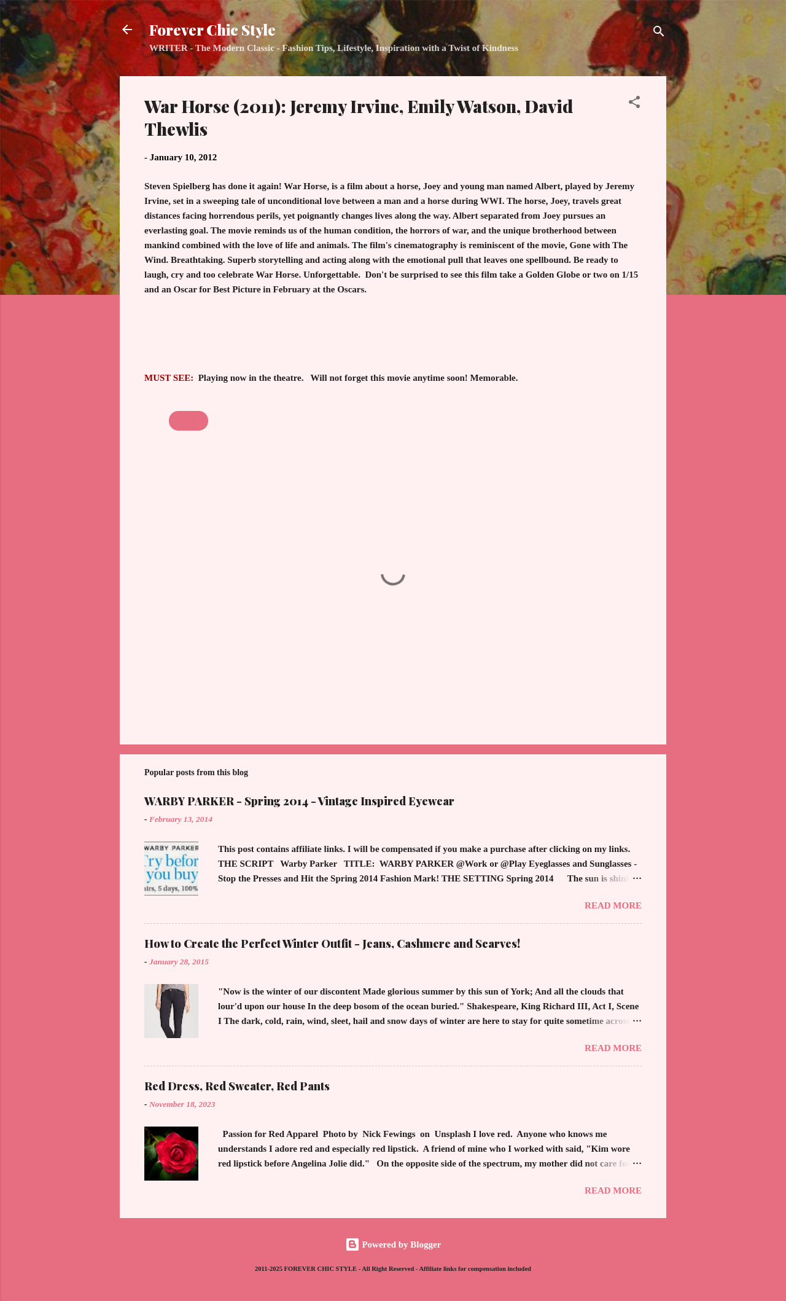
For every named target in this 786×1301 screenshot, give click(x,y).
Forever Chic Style (212, 29)
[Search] (659, 33)
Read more (613, 905)
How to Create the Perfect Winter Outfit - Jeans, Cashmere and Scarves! (332, 943)
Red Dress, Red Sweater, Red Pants (237, 1086)
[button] (634, 104)
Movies (188, 421)
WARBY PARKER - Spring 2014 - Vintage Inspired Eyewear (299, 801)
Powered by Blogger (393, 1244)
